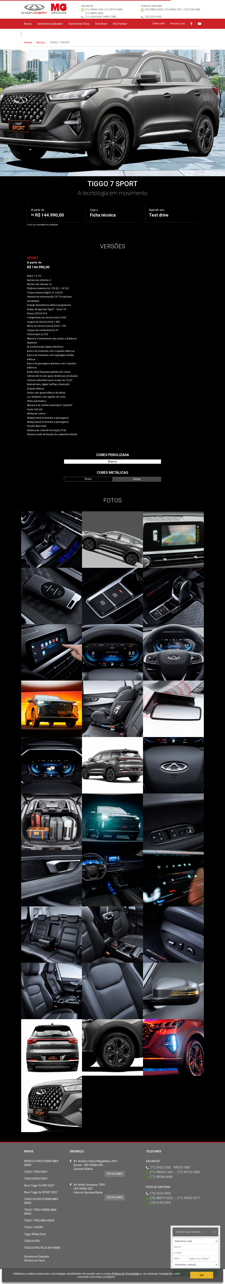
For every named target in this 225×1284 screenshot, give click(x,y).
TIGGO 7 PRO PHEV (35, 1171)
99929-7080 (109, 16)
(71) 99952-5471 (173, 9)
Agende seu (158, 213)
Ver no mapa (114, 1173)
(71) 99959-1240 (94, 9)
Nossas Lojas (177, 23)
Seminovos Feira (79, 23)
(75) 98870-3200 (154, 9)
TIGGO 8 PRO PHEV (35, 1178)
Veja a (103, 213)
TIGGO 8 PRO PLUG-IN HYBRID (42, 1247)
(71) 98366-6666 (94, 13)
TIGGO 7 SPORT (33, 1227)
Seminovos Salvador (50, 23)
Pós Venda (120, 23)
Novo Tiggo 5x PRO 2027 (39, 1185)
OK (202, 1275)
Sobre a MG (159, 23)
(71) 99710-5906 (113, 9)
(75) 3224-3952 (153, 16)
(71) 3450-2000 (93, 16)
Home (28, 42)
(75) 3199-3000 (191, 9)
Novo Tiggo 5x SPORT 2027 (41, 1192)
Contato (29, 33)
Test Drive (101, 23)
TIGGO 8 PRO (32, 1241)
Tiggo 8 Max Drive (35, 1234)
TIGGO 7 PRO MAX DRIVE (39, 1220)
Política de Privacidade (125, 1273)
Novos (28, 23)
